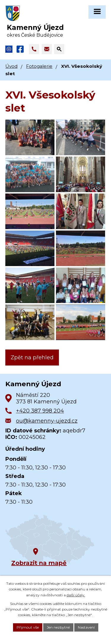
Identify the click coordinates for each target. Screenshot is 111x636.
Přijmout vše (28, 627)
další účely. (76, 595)
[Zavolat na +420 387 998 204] (34, 49)
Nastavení (86, 627)
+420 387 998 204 (40, 411)
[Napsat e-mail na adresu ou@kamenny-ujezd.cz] (47, 49)
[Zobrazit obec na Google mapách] (49, 539)
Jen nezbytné (58, 627)
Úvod (11, 66)
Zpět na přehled (32, 357)
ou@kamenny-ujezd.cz (47, 421)
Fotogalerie (39, 66)
